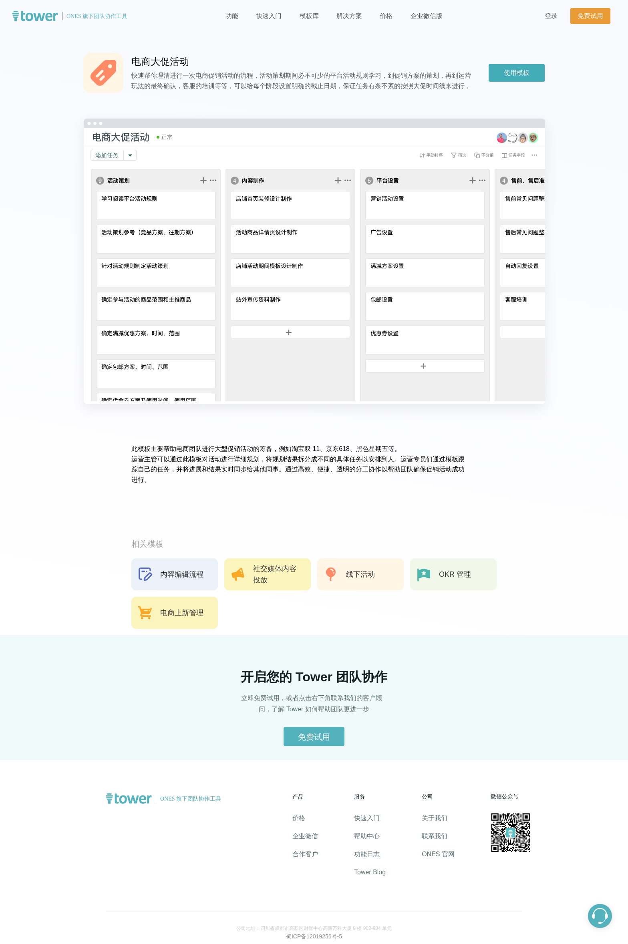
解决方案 (349, 15)
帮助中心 (367, 836)
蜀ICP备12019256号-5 (314, 936)
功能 (231, 15)
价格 (387, 15)
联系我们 (434, 836)
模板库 (309, 15)
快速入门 (269, 15)
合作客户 (305, 854)
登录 (551, 15)
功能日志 (367, 854)
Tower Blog (370, 872)
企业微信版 (427, 15)
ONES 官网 (438, 854)
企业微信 (305, 836)
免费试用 (590, 15)
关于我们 (434, 818)
